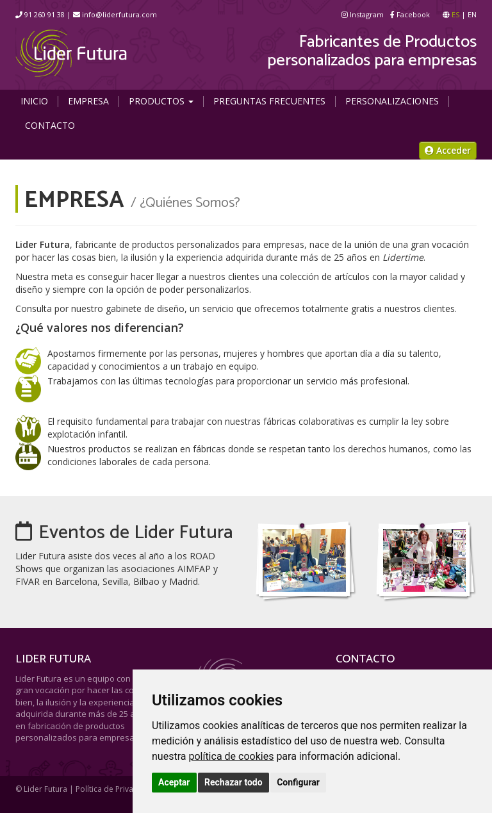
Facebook (410, 14)
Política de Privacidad (115, 789)
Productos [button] (161, 101)
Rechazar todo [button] (233, 782)
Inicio (34, 101)
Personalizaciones (392, 101)
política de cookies (231, 756)
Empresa (88, 101)
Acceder (448, 150)
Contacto (50, 125)
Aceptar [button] (174, 782)
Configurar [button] (298, 782)
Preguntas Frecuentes (269, 101)
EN (472, 14)
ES (455, 14)
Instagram (362, 14)
